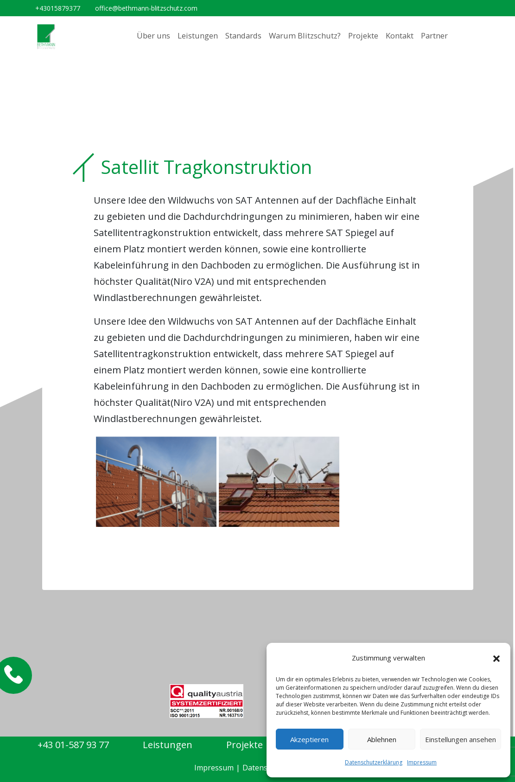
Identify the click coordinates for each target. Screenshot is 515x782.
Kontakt (399, 35)
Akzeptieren (309, 739)
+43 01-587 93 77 (73, 744)
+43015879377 (57, 8)
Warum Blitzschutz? (305, 35)
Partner (434, 35)
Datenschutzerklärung (373, 762)
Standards (243, 35)
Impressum (422, 762)
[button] (496, 658)
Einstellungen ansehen (460, 739)
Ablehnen (381, 739)
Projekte (363, 35)
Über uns (153, 35)
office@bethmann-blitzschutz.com (146, 8)
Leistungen (198, 35)
